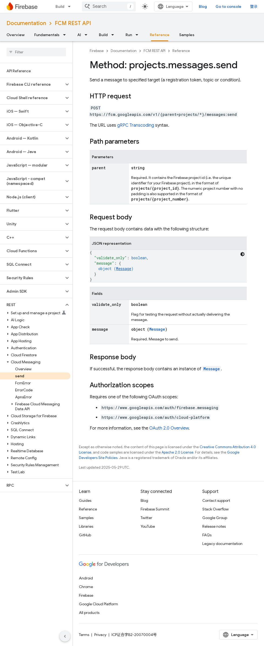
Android (86, 578)
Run (129, 34)
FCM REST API (73, 23)
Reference (181, 51)
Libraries (86, 526)
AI (79, 34)
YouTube (148, 526)
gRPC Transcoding (135, 125)
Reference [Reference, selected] (159, 34)
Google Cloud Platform (98, 604)
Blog (203, 6)
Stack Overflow (215, 509)
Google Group (214, 517)
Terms (84, 635)
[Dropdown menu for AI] (87, 34)
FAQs (206, 535)
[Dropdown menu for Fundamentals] (66, 34)
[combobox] (109, 6)
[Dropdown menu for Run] (138, 34)
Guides (85, 500)
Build (59, 6)
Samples (186, 34)
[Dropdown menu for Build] (70, 6)
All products (89, 612)
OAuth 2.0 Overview (169, 428)
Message (123, 268)
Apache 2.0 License (177, 452)
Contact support (216, 500)
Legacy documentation (222, 543)
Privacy (100, 635)
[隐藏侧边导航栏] (65, 636)
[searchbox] (36, 52)
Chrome (86, 586)
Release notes (214, 526)
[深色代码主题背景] (242, 254)
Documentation (26, 23)
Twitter (146, 517)
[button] (32, 84)
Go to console (228, 6)
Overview (15, 34)
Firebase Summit (155, 509)
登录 (254, 6)
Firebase (97, 51)
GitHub (85, 535)
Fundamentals (47, 34)
